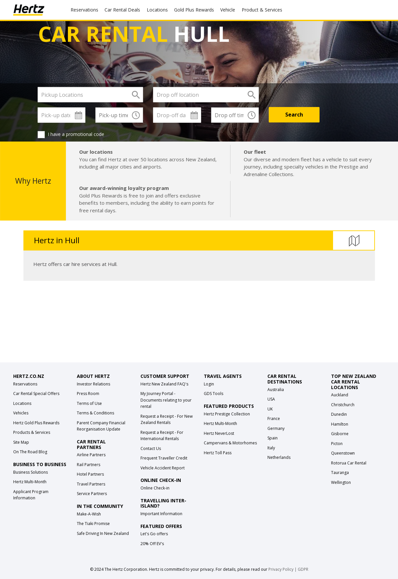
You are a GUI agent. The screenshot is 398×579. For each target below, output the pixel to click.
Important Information (161, 513)
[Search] (294, 114)
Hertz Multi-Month (29, 482)
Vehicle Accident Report (162, 468)
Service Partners (92, 493)
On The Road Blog (30, 452)
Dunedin (339, 414)
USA (271, 399)
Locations (157, 10)
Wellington (341, 482)
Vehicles (20, 413)
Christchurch (342, 405)
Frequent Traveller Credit (163, 458)
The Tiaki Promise (93, 523)
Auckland (339, 395)
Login (209, 384)
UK (270, 409)
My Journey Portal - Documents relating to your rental (166, 400)
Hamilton (339, 424)
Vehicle (227, 10)
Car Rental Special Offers (36, 393)
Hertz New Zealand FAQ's (164, 384)
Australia (275, 389)
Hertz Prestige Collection (227, 414)
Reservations (25, 384)
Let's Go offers (154, 534)
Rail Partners (88, 464)
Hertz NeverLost (219, 433)
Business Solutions (30, 472)
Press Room (88, 393)
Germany (276, 428)
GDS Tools (213, 393)
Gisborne (340, 433)
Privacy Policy (280, 569)
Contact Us (150, 448)
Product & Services (262, 10)
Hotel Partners (90, 474)
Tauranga (340, 472)
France (273, 418)
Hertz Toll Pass (217, 453)
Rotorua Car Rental (348, 463)
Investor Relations (93, 384)
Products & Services (31, 432)
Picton (337, 443)
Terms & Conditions (95, 413)
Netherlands (279, 457)
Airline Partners (91, 455)
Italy (271, 448)
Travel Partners (91, 484)
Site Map (21, 442)
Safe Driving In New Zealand (103, 533)
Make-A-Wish (89, 514)
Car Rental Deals (122, 10)
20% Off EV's (152, 543)
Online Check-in (154, 488)
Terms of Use (89, 403)
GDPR (303, 569)
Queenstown (343, 453)
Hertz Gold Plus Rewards (36, 423)
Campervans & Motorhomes (230, 443)
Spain (272, 438)
